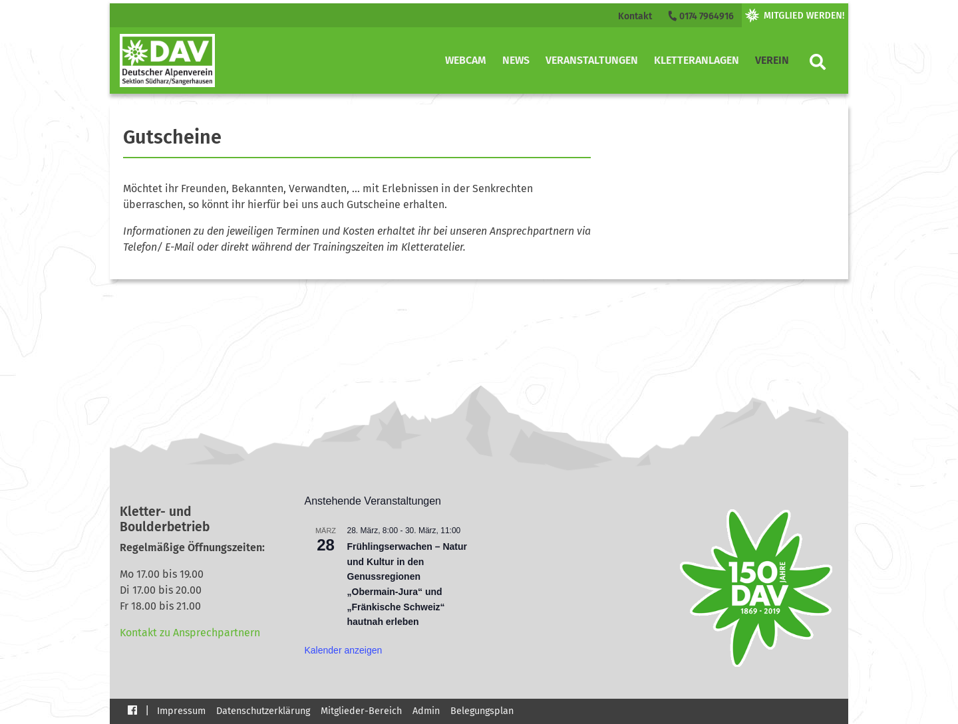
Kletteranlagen (696, 60)
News (516, 60)
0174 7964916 (700, 16)
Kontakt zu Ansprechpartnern (190, 632)
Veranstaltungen (592, 60)
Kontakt (635, 16)
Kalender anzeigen (344, 650)
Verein (772, 60)
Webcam (465, 60)
